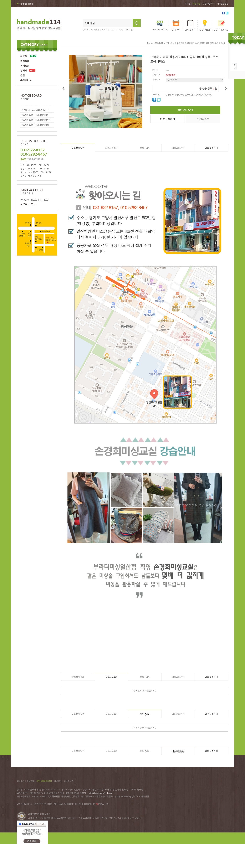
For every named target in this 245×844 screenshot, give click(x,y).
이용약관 (58, 781)
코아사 (104, 30)
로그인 (188, 3)
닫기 (235, 66)
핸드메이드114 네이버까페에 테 (35, 125)
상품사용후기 (111, 148)
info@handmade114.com (100, 793)
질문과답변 (68, 781)
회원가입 (196, 3)
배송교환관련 (178, 148)
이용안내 (30, 781)
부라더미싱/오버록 (163, 43)
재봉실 (97, 30)
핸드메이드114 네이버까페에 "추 (35, 120)
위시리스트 (203, 119)
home (150, 43)
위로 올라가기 (211, 148)
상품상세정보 (78, 148)
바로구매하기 (167, 119)
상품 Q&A (145, 148)
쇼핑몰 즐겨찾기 (25, 3)
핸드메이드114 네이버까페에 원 (35, 115)
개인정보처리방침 (44, 781)
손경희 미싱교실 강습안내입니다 (35, 110)
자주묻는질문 (222, 3)
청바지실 (129, 30)
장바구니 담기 (185, 110)
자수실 (120, 30)
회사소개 (20, 781)
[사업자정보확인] (53, 796)
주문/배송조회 (208, 3)
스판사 (112, 30)
